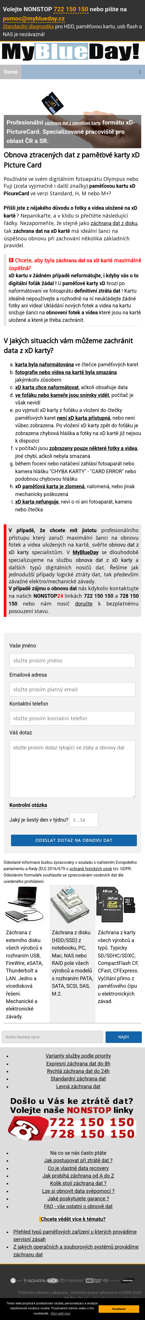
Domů (10, 72)
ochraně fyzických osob (91, 868)
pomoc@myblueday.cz (34, 18)
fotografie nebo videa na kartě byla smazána (66, 372)
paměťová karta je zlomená (53, 486)
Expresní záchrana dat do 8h (78, 1064)
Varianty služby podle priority (78, 1056)
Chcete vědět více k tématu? (73, 1219)
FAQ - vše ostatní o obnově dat (78, 1206)
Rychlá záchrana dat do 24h (78, 1071)
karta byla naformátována (44, 364)
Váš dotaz (21, 733)
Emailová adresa (28, 675)
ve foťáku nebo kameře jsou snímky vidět (62, 395)
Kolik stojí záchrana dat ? (78, 1183)
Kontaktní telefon (29, 704)
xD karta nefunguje (37, 502)
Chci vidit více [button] (60, 1313)
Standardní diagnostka (28, 26)
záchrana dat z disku (114, 223)
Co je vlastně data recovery (78, 1168)
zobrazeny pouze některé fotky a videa (93, 448)
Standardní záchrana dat (78, 1079)
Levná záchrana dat (78, 1086)
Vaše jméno (23, 646)
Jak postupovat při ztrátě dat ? (78, 1160)
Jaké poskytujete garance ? (78, 1199)
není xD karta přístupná (83, 418)
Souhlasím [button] (119, 1308)
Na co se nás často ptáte (78, 1153)
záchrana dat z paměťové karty (73, 123)
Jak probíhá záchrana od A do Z (78, 1176)
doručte (84, 604)
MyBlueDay (86, 552)
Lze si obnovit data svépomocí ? (78, 1191)
